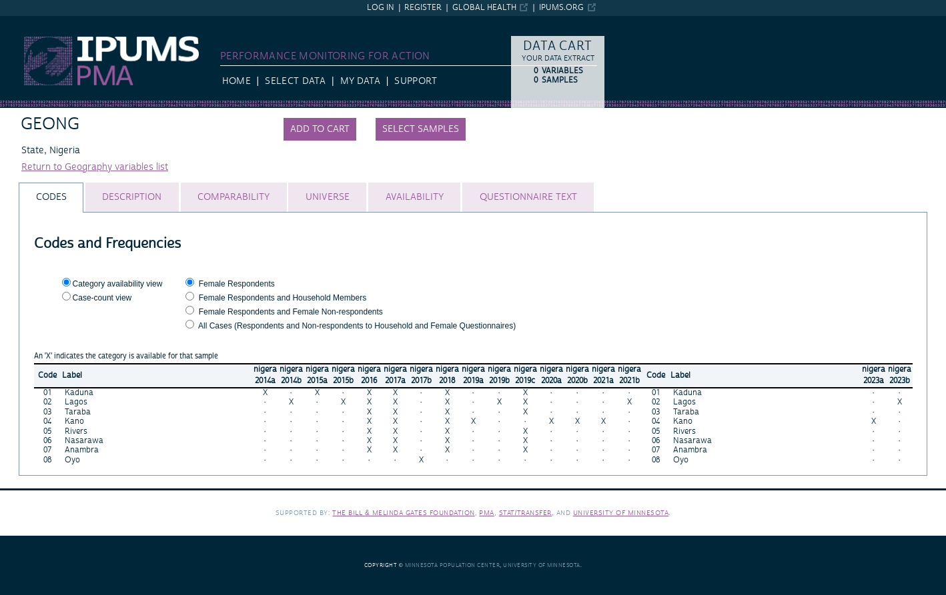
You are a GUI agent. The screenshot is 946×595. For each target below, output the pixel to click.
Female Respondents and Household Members (282, 297)
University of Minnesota (621, 512)
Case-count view (102, 297)
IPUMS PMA (25, 22)
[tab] (51, 198)
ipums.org (561, 8)
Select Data (295, 81)
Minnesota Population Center (452, 565)
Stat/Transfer (525, 512)
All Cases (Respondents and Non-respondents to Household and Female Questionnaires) (357, 325)
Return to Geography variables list (94, 167)
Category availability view (118, 284)
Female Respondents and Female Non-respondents (291, 311)
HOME (236, 81)
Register (423, 8)
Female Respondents (237, 284)
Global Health (484, 8)
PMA (486, 512)
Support (415, 81)
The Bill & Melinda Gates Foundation (403, 512)
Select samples (420, 129)
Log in (380, 8)
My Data (360, 81)
